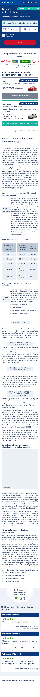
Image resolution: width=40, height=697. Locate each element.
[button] (24, 2)
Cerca (20, 42)
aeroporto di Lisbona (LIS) (13, 181)
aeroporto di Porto (10, 513)
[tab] (10, 16)
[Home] (8, 2)
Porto (4, 493)
